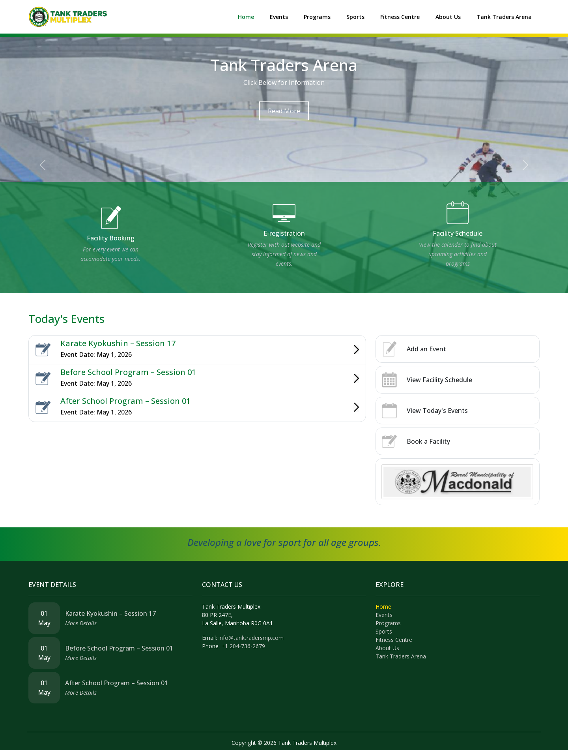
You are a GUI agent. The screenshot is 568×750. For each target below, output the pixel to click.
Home (246, 17)
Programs (317, 17)
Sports (355, 17)
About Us (448, 17)
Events (279, 17)
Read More (284, 111)
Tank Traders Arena (504, 17)
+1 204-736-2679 (243, 646)
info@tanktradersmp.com (251, 637)
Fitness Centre (400, 17)
